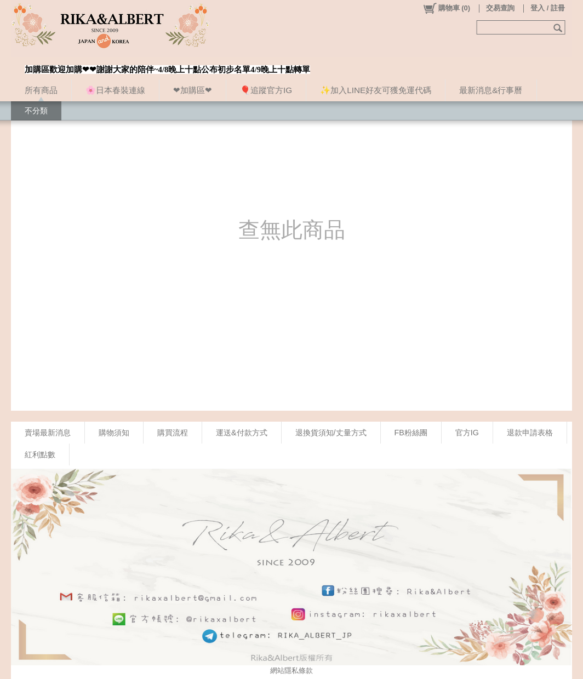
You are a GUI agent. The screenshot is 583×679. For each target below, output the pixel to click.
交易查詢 (500, 8)
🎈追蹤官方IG (266, 90)
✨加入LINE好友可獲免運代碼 (375, 90)
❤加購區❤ (192, 90)
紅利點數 (40, 454)
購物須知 (114, 432)
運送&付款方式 (241, 432)
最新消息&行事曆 (490, 90)
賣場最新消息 (48, 432)
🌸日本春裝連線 (115, 90)
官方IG (467, 432)
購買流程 (172, 432)
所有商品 (41, 90)
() (446, 8)
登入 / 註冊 (547, 8)
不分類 (36, 110)
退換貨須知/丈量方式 (331, 432)
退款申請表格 (530, 432)
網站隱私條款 (291, 670)
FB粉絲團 (411, 432)
